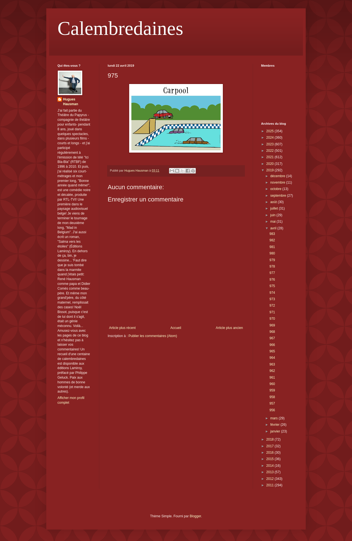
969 (272, 325)
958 (272, 397)
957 (272, 403)
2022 (270, 151)
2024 (270, 138)
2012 (270, 479)
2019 (270, 170)
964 (272, 358)
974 (272, 293)
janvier (275, 431)
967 (272, 338)
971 (272, 312)
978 (272, 266)
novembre (278, 182)
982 (272, 240)
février (275, 425)
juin (273, 215)
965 (272, 351)
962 (272, 371)
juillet (274, 208)
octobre (276, 189)
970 (272, 319)
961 (272, 377)
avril (273, 228)
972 (272, 305)
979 (272, 260)
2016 (270, 453)
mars (274, 418)
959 (272, 390)
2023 (270, 144)
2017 (270, 446)
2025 (270, 131)
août (274, 202)
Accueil (175, 328)
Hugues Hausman (70, 101)
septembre (278, 196)
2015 (270, 459)
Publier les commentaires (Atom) (153, 336)
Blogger (195, 516)
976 (272, 280)
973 (272, 299)
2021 (270, 157)
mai (273, 221)
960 (272, 384)
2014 (270, 466)
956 (272, 410)
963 (272, 364)
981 (272, 247)
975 (272, 286)
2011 (270, 485)
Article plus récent (122, 328)
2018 (270, 439)
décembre (278, 176)
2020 (270, 164)
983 (272, 234)
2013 (270, 472)
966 (272, 345)
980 (272, 253)
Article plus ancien (229, 328)
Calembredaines (120, 28)
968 (272, 332)
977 (272, 273)
